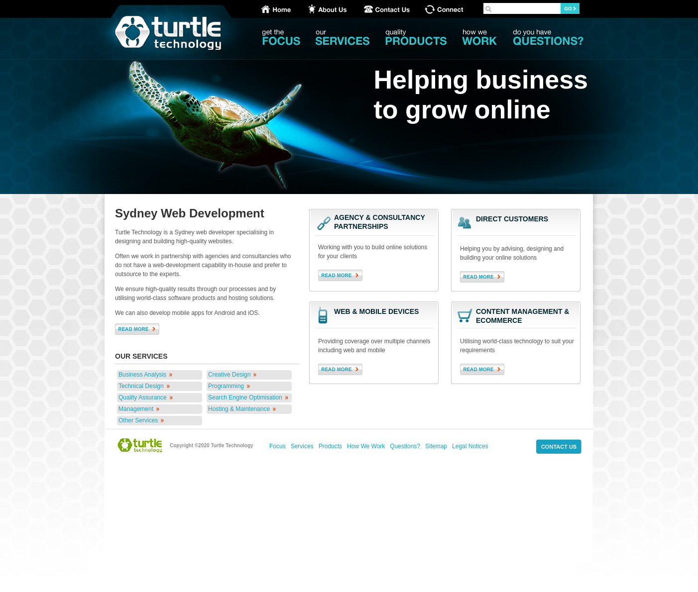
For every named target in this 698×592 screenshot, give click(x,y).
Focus (277, 446)
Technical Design (141, 386)
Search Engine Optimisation (245, 397)
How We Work (366, 446)
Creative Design (229, 374)
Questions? (405, 446)
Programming (226, 386)
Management (135, 408)
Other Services (138, 420)
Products (330, 446)
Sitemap (436, 446)
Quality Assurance (142, 397)
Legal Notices (470, 446)
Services (302, 446)
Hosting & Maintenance (239, 408)
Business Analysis (142, 374)
